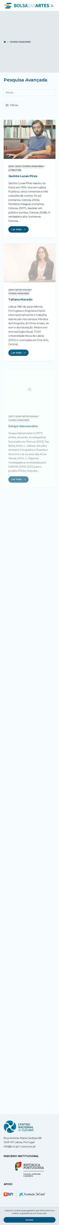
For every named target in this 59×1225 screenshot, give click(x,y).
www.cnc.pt (28, 1146)
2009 (11, 295)
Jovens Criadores (32, 166)
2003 (18, 166)
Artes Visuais (23, 295)
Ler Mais (18, 229)
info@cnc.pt (11, 1146)
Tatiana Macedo (20, 305)
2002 (11, 166)
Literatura (14, 170)
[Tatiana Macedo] (30, 268)
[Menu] (52, 5)
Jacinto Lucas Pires (22, 176)
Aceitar (29, 1220)
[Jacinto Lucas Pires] (30, 139)
